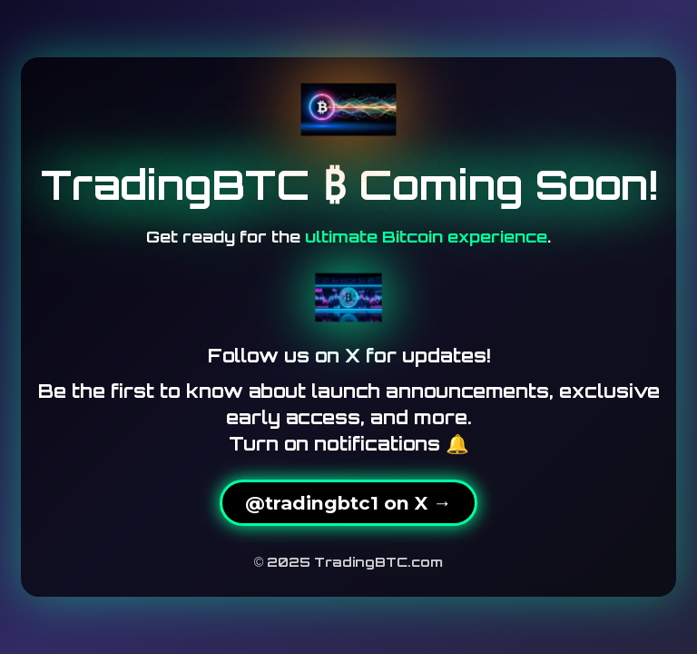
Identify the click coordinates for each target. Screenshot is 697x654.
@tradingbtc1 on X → (348, 502)
